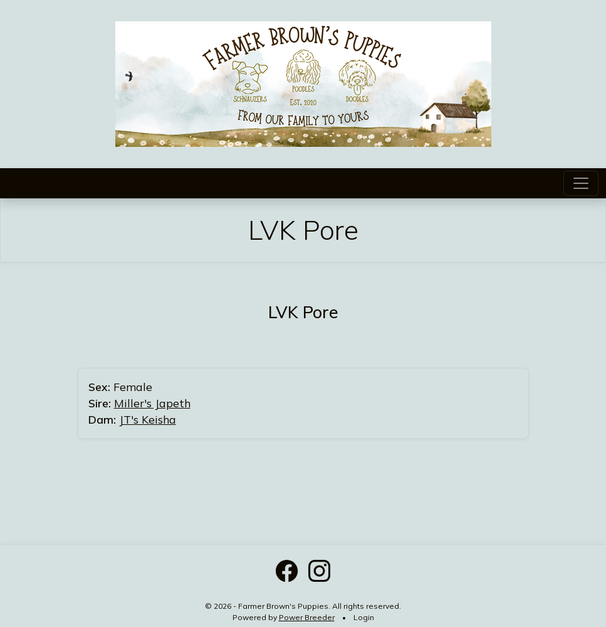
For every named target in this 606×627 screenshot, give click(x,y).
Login (363, 617)
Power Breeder (307, 617)
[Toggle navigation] (580, 183)
